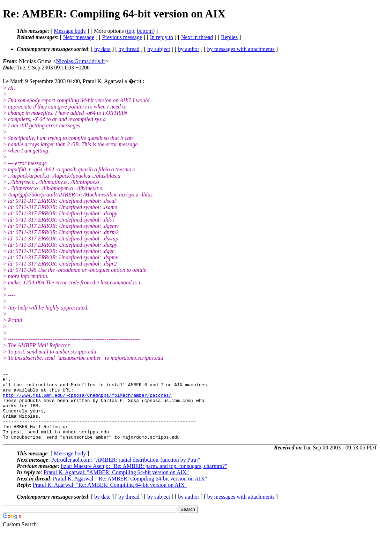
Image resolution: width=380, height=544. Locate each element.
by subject (158, 49)
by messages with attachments (241, 49)
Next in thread (197, 37)
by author (188, 49)
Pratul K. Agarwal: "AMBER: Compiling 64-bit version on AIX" (116, 486)
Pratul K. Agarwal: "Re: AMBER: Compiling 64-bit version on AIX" (130, 492)
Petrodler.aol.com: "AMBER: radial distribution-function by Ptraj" (125, 473)
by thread (129, 49)
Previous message (122, 37)
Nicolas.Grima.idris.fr (80, 61)
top (130, 31)
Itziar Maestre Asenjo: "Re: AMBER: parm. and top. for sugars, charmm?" (143, 480)
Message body (70, 31)
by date (102, 49)
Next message (78, 37)
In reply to (161, 37)
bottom (144, 31)
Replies (229, 37)
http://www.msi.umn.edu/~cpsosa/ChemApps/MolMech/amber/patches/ (87, 400)
